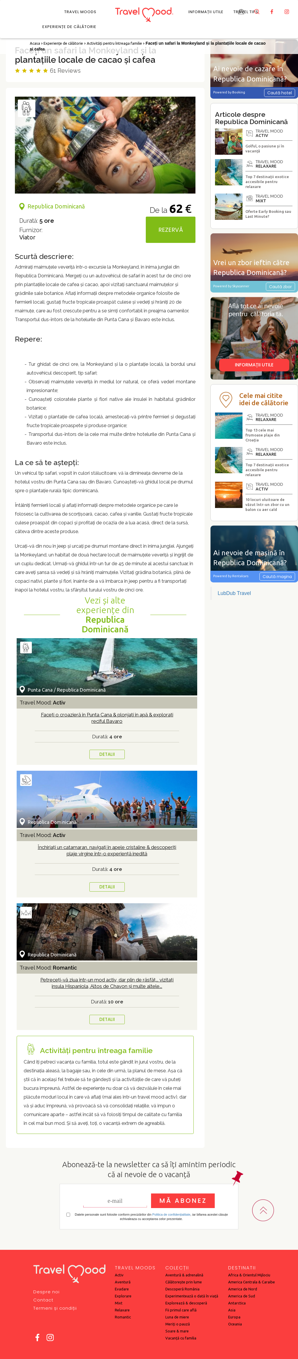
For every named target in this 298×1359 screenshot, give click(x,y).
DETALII (107, 754)
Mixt (118, 1303)
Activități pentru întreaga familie (114, 43)
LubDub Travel (234, 593)
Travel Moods (80, 12)
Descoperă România (182, 1289)
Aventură (123, 1282)
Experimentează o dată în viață (191, 1296)
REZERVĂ (170, 230)
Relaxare (122, 1310)
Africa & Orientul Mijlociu (249, 1275)
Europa (234, 1317)
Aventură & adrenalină (184, 1275)
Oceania (235, 1324)
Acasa (35, 43)
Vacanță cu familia (180, 1338)
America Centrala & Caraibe (251, 1282)
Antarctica (237, 1303)
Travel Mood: (42, 702)
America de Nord (242, 1289)
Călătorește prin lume (183, 1282)
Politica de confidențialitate (171, 1214)
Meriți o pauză (177, 1324)
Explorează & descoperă (186, 1303)
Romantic (123, 1317)
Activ (119, 1275)
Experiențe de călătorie (69, 26)
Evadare (122, 1289)
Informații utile (206, 12)
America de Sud (241, 1296)
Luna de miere (177, 1317)
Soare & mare (177, 1331)
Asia (231, 1310)
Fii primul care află (181, 1310)
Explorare (123, 1296)
